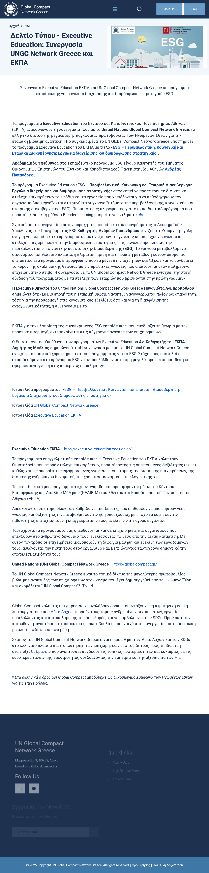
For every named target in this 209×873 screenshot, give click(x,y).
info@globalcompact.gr (41, 768)
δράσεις (44, 651)
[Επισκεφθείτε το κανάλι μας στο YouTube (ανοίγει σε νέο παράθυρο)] (34, 790)
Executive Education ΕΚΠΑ (57, 415)
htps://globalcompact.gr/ (135, 564)
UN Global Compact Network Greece (66, 405)
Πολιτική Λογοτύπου (168, 865)
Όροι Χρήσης (141, 865)
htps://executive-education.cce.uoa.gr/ (98, 449)
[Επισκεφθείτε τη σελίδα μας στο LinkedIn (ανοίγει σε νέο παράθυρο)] (20, 790)
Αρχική (14, 26)
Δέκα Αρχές (62, 611)
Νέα (27, 26)
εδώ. (142, 214)
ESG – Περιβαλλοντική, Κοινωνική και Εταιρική (108, 389)
